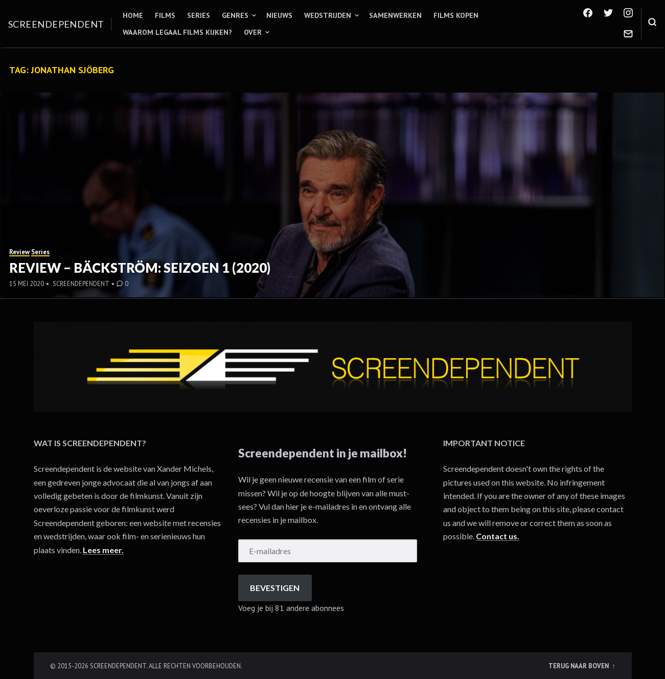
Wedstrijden (327, 15)
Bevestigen (275, 588)
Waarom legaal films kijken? (177, 32)
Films (165, 15)
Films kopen (455, 15)
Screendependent (56, 24)
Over (253, 32)
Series (198, 15)
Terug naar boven (579, 666)
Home (133, 15)
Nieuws (279, 15)
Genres (235, 15)
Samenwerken (395, 15)
